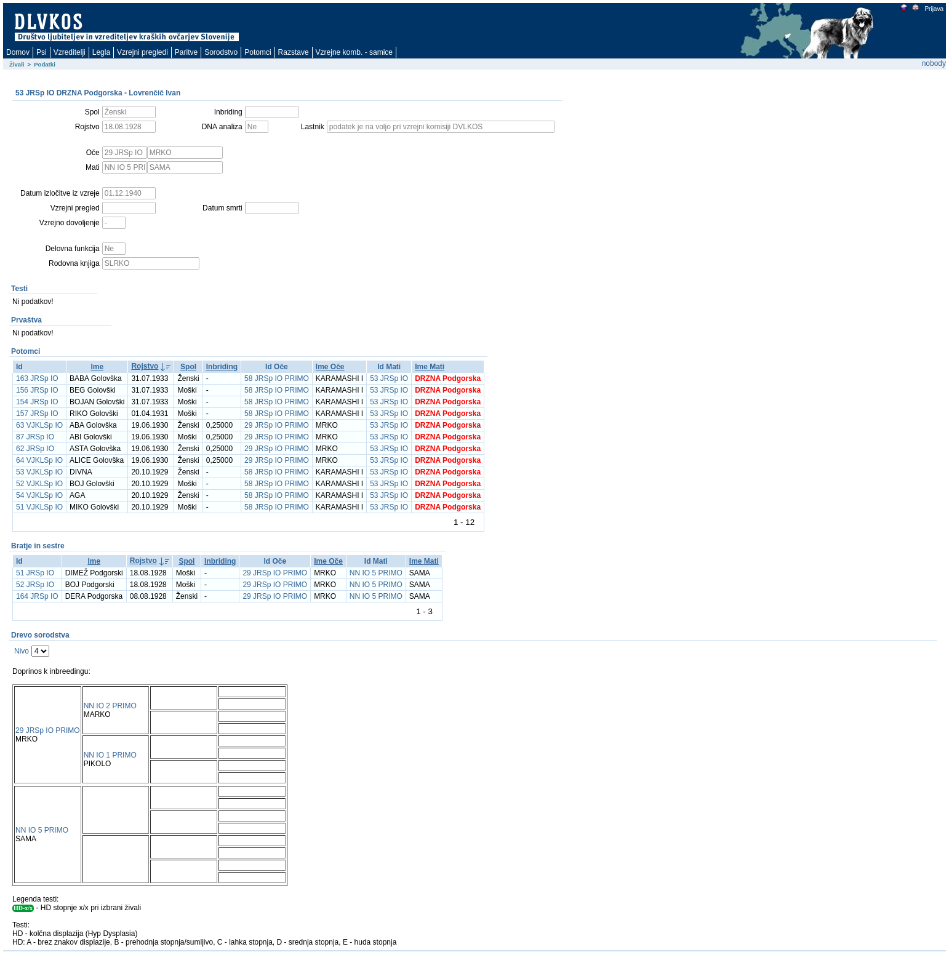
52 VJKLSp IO (39, 483)
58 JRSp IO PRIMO (276, 378)
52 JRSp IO (35, 584)
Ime (96, 366)
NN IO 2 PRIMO (110, 706)
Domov (18, 52)
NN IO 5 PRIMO (376, 573)
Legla (101, 52)
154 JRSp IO (37, 402)
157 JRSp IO (37, 413)
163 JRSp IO (37, 378)
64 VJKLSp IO (39, 460)
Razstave (293, 52)
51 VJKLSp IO (39, 507)
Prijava (933, 9)
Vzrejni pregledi (142, 52)
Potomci (257, 52)
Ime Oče (330, 366)
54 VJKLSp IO (39, 495)
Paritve (186, 52)
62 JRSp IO (35, 448)
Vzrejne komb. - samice (354, 52)
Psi (41, 52)
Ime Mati (429, 366)
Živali (17, 64)
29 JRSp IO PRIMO (276, 425)
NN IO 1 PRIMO (110, 755)
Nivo (21, 651)
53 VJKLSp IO (39, 472)
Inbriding (222, 366)
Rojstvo (144, 366)
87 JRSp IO (35, 437)
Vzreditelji (70, 52)
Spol (188, 366)
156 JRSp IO (37, 390)
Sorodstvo (221, 52)
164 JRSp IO (37, 596)
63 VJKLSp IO (39, 425)
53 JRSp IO (389, 378)
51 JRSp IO (35, 573)
